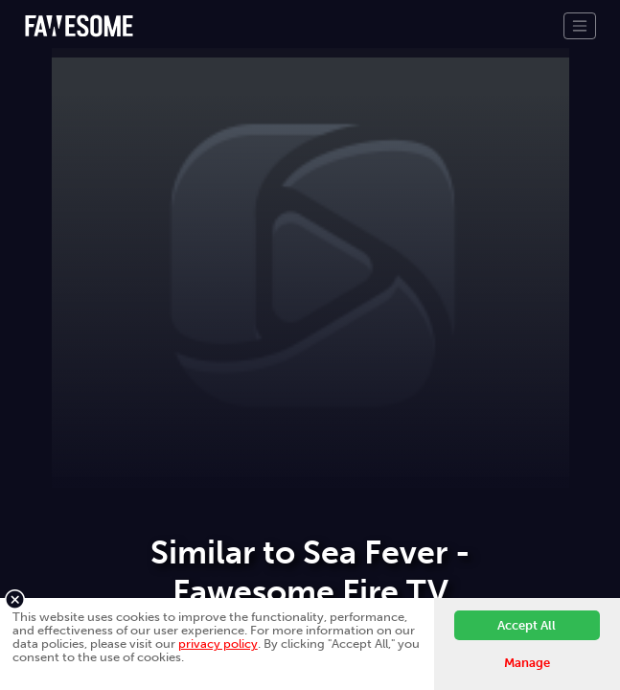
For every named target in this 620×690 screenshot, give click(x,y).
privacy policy (218, 643)
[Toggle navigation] (579, 25)
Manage (527, 663)
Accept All (526, 625)
